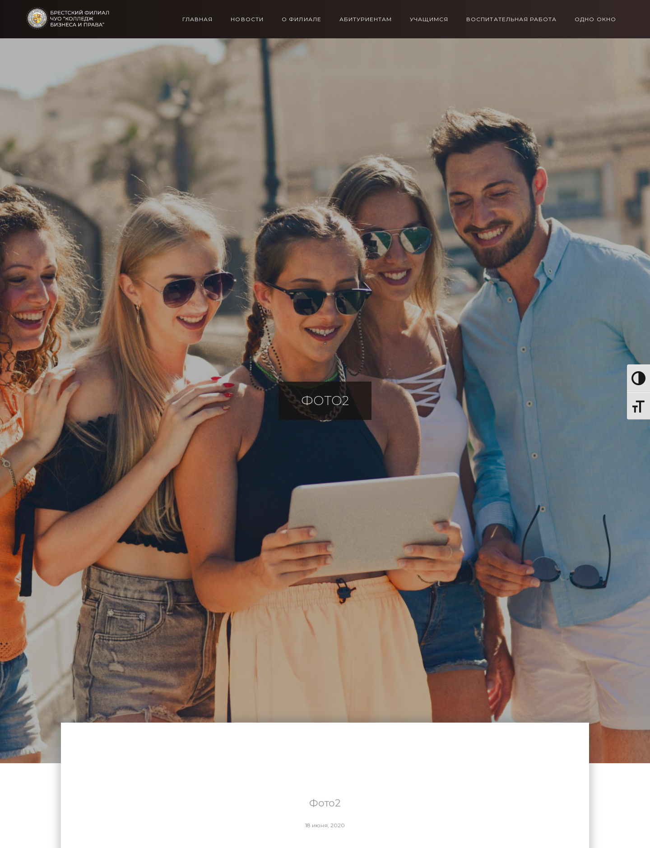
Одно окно (595, 19)
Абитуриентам (365, 19)
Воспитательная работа (511, 19)
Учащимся (429, 19)
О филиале (301, 19)
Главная (197, 19)
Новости (247, 19)
